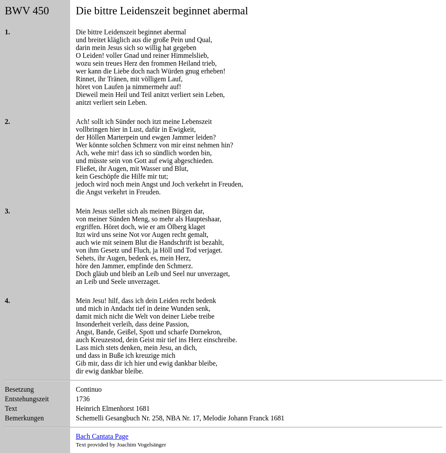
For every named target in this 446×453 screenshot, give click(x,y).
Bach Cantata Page (102, 436)
